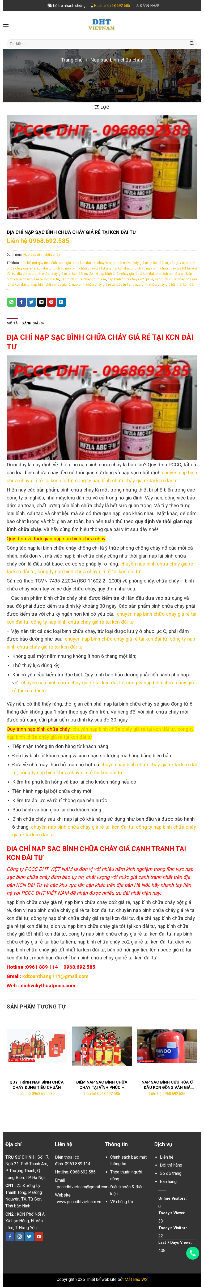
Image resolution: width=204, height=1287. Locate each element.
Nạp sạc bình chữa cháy (116, 60)
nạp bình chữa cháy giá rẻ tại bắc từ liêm (102, 284)
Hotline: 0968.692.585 (112, 5)
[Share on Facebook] (21, 302)
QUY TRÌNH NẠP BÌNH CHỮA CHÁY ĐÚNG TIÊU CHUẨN (37, 1085)
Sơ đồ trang (170, 1173)
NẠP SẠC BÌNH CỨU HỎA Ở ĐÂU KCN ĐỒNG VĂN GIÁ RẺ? (167, 1085)
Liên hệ (166, 1157)
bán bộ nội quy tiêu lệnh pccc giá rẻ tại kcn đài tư (58, 263)
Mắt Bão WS (136, 1279)
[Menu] (6, 24)
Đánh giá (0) (33, 323)
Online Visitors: (173, 1198)
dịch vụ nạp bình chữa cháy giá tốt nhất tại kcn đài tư (93, 268)
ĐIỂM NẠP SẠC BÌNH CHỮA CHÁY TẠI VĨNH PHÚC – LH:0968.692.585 (102, 1085)
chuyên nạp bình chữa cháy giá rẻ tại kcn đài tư (132, 263)
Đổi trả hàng (171, 1165)
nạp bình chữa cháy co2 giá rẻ (130, 279)
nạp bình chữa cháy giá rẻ (50, 284)
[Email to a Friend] (41, 302)
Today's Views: (172, 1213)
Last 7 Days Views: (175, 1242)
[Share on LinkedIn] (61, 302)
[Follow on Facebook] (10, 1236)
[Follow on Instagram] (19, 1236)
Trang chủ (72, 60)
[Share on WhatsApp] (11, 302)
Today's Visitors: (174, 1228)
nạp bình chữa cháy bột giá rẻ (83, 279)
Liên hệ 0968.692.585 (38, 241)
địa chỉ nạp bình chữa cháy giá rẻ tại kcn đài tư (52, 274)
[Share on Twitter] (31, 302)
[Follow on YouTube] (39, 1236)
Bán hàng (168, 1181)
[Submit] (191, 43)
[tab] (12, 323)
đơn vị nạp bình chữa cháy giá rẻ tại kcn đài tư (123, 274)
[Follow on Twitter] (29, 1236)
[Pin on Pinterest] (51, 302)
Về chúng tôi (121, 1201)
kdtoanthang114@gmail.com (55, 976)
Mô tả (12, 323)
